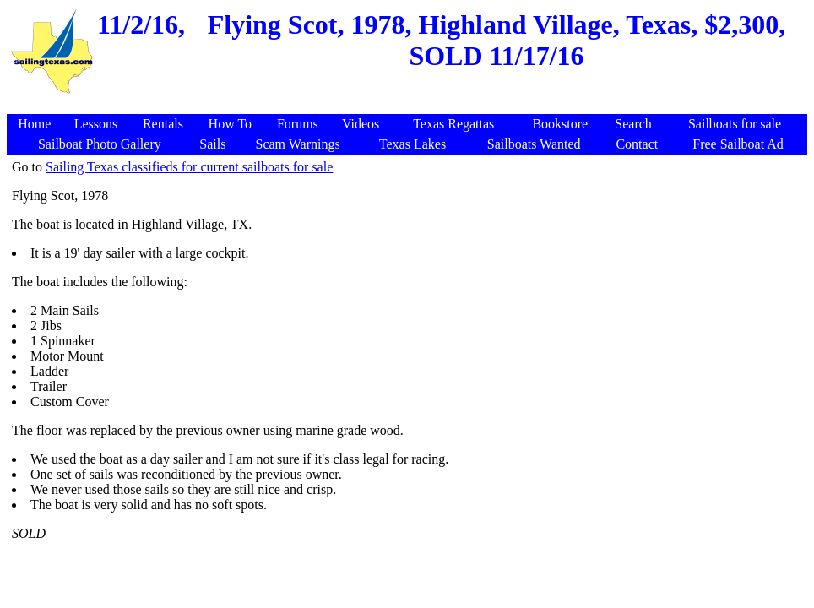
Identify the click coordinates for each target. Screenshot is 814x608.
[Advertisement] (409, 105)
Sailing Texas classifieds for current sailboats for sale (189, 167)
